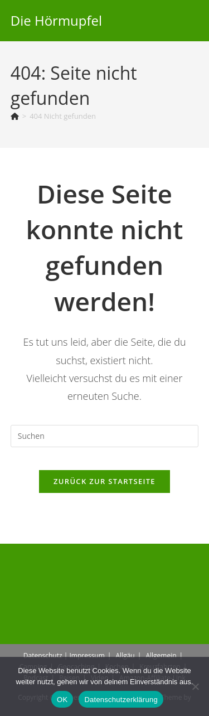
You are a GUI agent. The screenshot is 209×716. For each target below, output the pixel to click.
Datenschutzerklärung (120, 699)
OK (62, 699)
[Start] (15, 116)
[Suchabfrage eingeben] (105, 436)
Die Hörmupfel (56, 20)
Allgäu (125, 655)
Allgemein (160, 655)
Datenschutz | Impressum (64, 655)
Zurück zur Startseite (104, 481)
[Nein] (195, 686)
